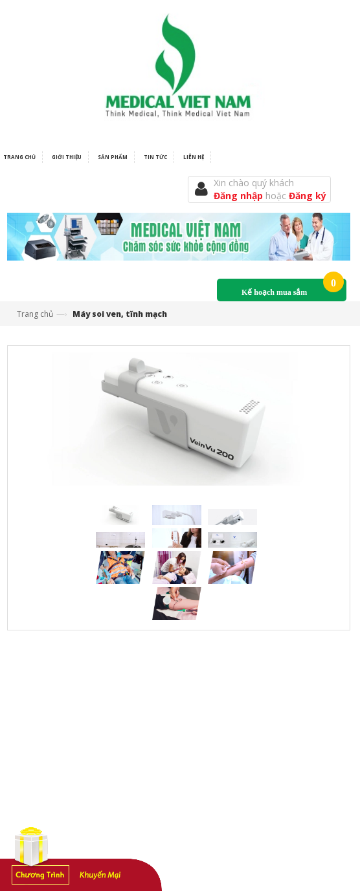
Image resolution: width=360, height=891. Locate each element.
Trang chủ (35, 313)
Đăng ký (307, 195)
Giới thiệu (67, 156)
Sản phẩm (113, 156)
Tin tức (155, 156)
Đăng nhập (239, 195)
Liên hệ (193, 156)
